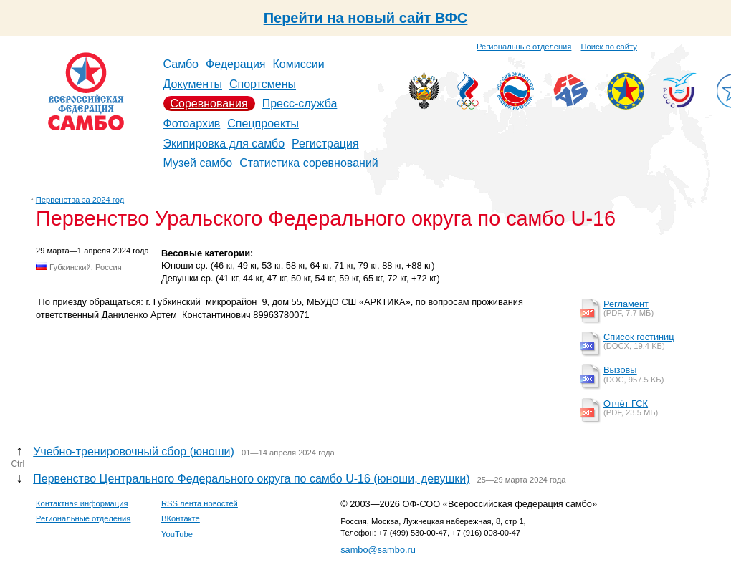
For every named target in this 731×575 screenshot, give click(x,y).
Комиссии (299, 64)
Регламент (626, 304)
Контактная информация (82, 503)
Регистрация (325, 143)
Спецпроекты (263, 123)
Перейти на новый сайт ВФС (366, 18)
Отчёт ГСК (625, 403)
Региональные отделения (524, 46)
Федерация (236, 64)
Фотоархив (192, 123)
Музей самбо (198, 163)
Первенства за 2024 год (80, 199)
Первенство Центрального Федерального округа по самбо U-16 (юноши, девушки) (251, 479)
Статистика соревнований (308, 163)
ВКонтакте (180, 518)
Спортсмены (262, 84)
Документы (192, 84)
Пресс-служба (300, 103)
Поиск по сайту (609, 46)
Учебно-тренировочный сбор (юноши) (133, 451)
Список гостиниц (638, 337)
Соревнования (209, 103)
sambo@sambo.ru (378, 549)
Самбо (181, 64)
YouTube (177, 534)
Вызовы (620, 369)
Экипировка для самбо (224, 143)
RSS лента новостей (199, 503)
